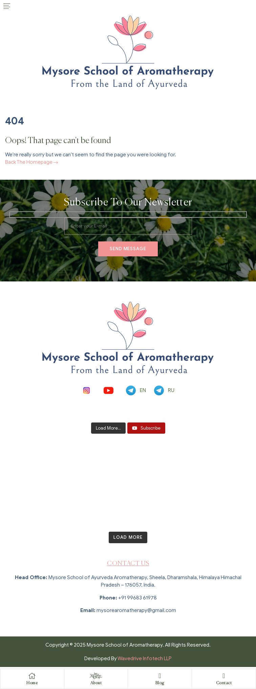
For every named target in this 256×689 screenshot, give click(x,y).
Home (32, 683)
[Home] (32, 675)
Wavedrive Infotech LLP (145, 658)
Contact (224, 683)
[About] (95, 675)
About (96, 683)
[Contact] (223, 675)
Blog (159, 683)
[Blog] (159, 675)
